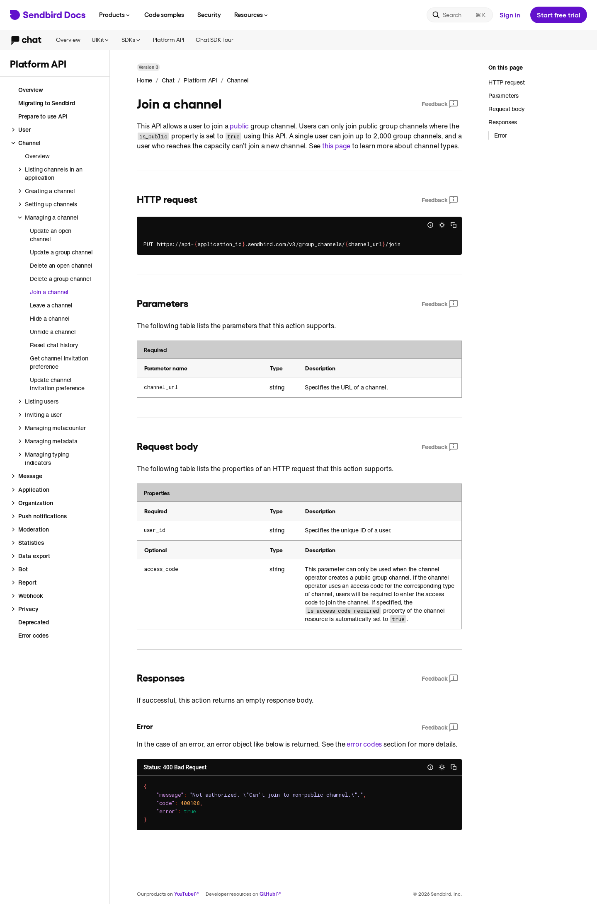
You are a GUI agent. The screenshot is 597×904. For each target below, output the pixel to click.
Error (500, 135)
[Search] (460, 14)
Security (209, 14)
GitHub (270, 893)
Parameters (503, 95)
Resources (251, 14)
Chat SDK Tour (214, 39)
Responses (502, 122)
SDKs (131, 39)
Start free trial (558, 15)
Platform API (168, 39)
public (239, 126)
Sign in (510, 15)
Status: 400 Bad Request (174, 767)
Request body (506, 108)
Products (115, 14)
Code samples (164, 14)
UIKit (101, 39)
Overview (68, 39)
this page (336, 146)
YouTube (186, 893)
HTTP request (506, 82)
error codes (364, 744)
